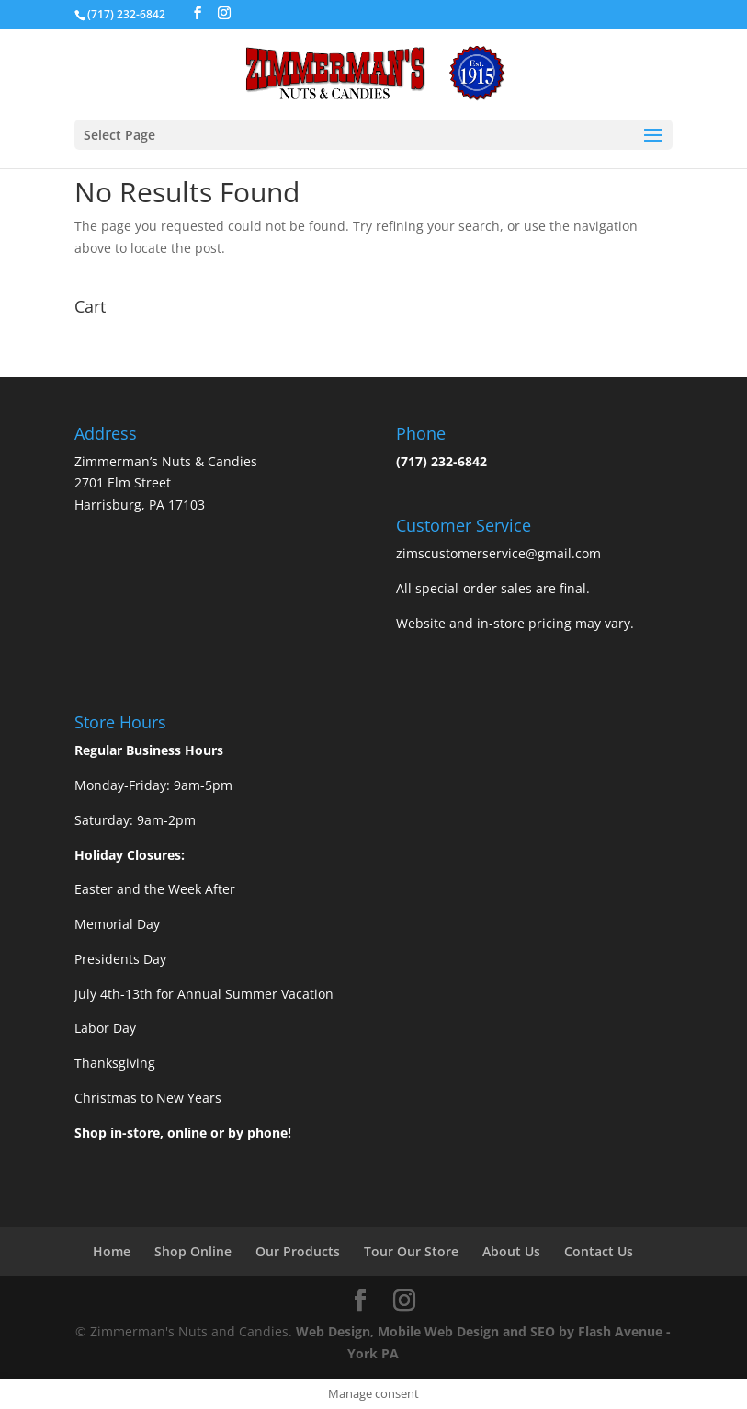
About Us (511, 1251)
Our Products (297, 1251)
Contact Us (598, 1251)
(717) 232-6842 (441, 461)
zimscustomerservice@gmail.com (498, 553)
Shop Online (193, 1251)
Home (111, 1251)
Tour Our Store (411, 1251)
